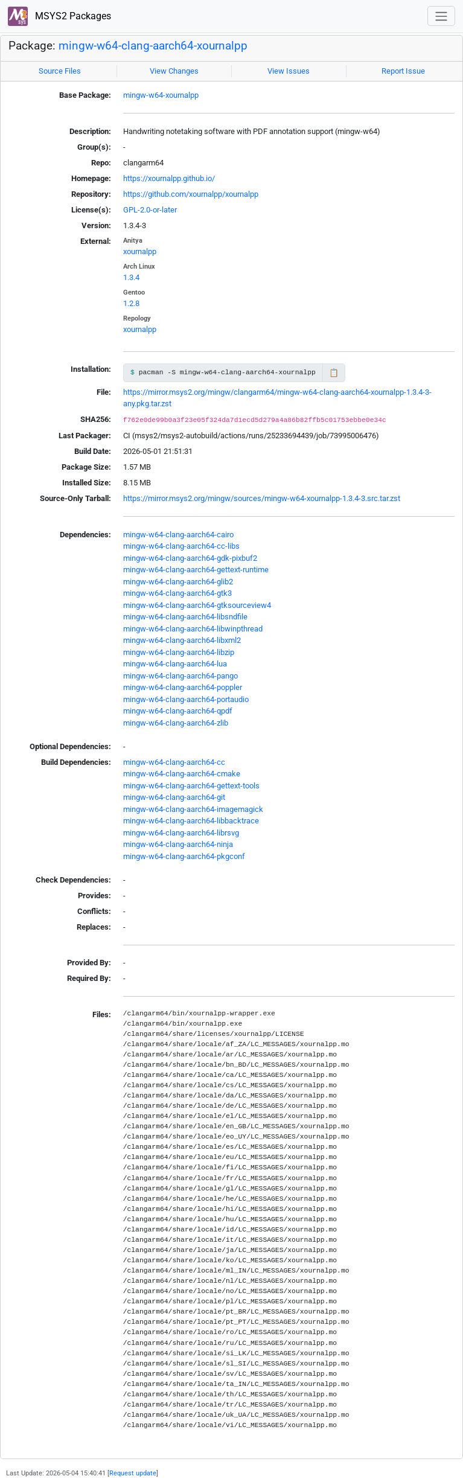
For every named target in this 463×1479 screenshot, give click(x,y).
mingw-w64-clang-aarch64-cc (174, 762)
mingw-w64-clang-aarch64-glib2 (178, 581)
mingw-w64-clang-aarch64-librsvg (181, 832)
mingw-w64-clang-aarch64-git (174, 797)
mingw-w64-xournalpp (161, 95)
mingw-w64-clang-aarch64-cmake (181, 773)
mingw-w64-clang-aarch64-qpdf (177, 710)
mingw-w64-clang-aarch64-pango (180, 675)
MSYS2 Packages (59, 17)
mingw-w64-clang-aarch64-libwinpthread (193, 628)
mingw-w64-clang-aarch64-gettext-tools (191, 785)
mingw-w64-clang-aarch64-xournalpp (153, 46)
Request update (132, 1473)
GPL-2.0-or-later (150, 209)
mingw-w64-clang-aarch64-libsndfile (185, 616)
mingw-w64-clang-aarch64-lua (175, 663)
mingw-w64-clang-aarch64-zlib (175, 722)
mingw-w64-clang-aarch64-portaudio (186, 699)
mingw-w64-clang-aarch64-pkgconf (184, 856)
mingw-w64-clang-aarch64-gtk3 (177, 593)
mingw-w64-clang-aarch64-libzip (178, 652)
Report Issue (403, 70)
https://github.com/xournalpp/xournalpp (190, 194)
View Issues (288, 70)
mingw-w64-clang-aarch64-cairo (178, 534)
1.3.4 (131, 277)
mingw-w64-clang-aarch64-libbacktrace (191, 820)
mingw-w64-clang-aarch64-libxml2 (182, 640)
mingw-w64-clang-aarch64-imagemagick (193, 809)
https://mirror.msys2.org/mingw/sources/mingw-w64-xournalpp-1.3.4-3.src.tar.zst (261, 498)
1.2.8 (131, 303)
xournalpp (139, 251)
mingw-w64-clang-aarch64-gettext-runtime (196, 569)
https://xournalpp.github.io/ (169, 178)
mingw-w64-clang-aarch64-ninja (178, 844)
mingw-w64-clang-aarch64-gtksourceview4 (197, 605)
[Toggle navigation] (441, 16)
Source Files (60, 70)
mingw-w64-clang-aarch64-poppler (182, 687)
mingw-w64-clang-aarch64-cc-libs (181, 546)
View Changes (174, 70)
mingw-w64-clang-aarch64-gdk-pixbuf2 (190, 558)
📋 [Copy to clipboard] (334, 372)
